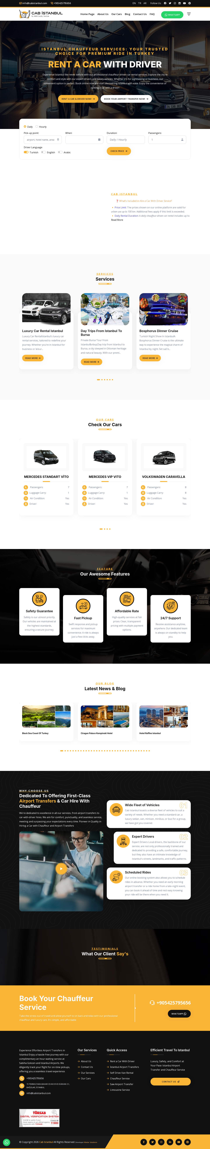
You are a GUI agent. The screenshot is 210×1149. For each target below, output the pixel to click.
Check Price (119, 151)
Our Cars (116, 14)
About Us (102, 14)
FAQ (152, 14)
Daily (30, 126)
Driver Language (33, 147)
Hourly (43, 126)
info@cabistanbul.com (33, 3)
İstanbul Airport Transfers (123, 1067)
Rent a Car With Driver (121, 1061)
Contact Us (140, 14)
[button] (98, 380)
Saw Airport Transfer (120, 1084)
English (51, 152)
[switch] (26, 152)
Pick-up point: (31, 133)
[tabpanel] (105, 139)
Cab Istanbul (46, 1142)
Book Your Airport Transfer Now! (126, 98)
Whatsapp (172, 14)
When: (68, 133)
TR (139, 3)
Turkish (34, 152)
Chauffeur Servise (118, 1078)
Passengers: (155, 133)
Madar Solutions (90, 1142)
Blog (127, 14)
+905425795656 (170, 1003)
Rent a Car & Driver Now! (78, 98)
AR (145, 3)
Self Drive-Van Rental (120, 1072)
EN (134, 3)
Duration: (112, 133)
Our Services (86, 1072)
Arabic (67, 152)
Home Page (87, 14)
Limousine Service (118, 1089)
